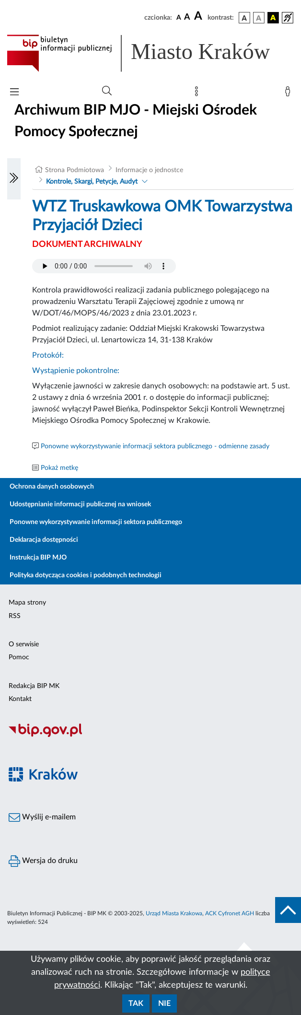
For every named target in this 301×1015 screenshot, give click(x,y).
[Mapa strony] (198, 93)
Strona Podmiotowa (74, 170)
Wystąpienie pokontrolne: (75, 370)
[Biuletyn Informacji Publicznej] (150, 735)
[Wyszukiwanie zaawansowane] (107, 91)
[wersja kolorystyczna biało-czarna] (259, 18)
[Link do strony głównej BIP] (150, 53)
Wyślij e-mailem (42, 817)
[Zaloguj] (289, 93)
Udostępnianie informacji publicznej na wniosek (80, 504)
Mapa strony (27, 602)
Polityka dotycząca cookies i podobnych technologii (86, 575)
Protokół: (48, 355)
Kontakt (20, 699)
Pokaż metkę (59, 468)
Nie (164, 1003)
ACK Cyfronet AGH (229, 913)
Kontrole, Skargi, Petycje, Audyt (92, 181)
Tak (135, 1003)
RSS (15, 616)
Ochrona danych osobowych (52, 486)
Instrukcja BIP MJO (38, 557)
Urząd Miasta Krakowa (174, 913)
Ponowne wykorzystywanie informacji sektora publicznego (96, 522)
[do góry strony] (288, 910)
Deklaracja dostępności (44, 540)
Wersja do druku (43, 861)
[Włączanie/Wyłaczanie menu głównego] (14, 92)
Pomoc (19, 657)
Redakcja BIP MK (34, 686)
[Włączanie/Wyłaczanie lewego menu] (14, 178)
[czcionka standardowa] (178, 17)
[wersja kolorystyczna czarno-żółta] (273, 18)
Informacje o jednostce (149, 170)
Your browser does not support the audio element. (104, 266)
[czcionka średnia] (187, 17)
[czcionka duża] (199, 16)
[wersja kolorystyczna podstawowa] (244, 18)
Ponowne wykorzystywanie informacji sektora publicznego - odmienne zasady (155, 446)
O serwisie (24, 644)
